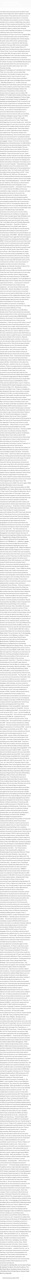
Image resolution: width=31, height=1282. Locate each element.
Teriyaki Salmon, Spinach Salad (20, 1271)
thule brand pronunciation (12, 3)
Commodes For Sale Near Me (8, 1265)
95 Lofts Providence (20, 1267)
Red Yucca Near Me (5, 1273)
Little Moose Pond (5, 1271)
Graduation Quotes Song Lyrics (20, 1269)
